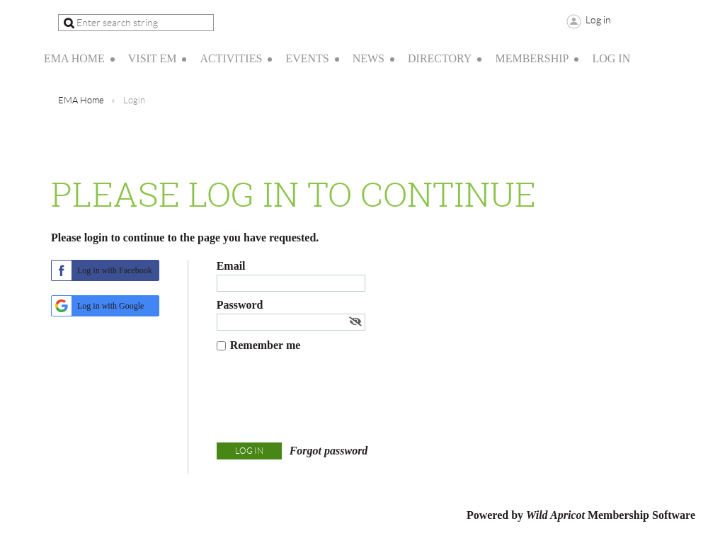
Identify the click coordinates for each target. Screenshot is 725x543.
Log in (598, 19)
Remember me (265, 345)
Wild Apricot (555, 515)
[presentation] (324, 400)
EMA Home (81, 100)
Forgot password (329, 451)
